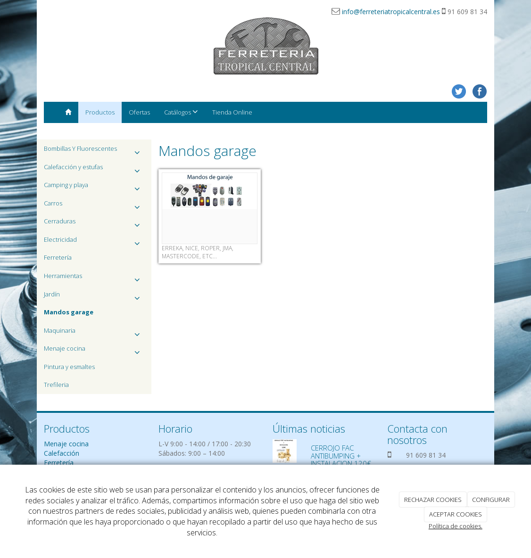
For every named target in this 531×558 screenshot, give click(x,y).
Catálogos (181, 111)
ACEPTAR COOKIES (455, 514)
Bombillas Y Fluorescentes (94, 151)
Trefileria (56, 384)
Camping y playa (94, 187)
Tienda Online (232, 112)
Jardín (94, 297)
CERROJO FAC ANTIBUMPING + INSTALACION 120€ (341, 455)
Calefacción (61, 453)
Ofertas (139, 112)
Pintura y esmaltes (69, 366)
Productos (100, 112)
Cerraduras (94, 223)
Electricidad (94, 242)
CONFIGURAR (491, 499)
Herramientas (94, 278)
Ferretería (58, 257)
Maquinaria (94, 333)
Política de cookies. (455, 526)
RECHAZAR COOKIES (433, 499)
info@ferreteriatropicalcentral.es (391, 11)
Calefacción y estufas (94, 169)
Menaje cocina (94, 351)
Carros (94, 206)
